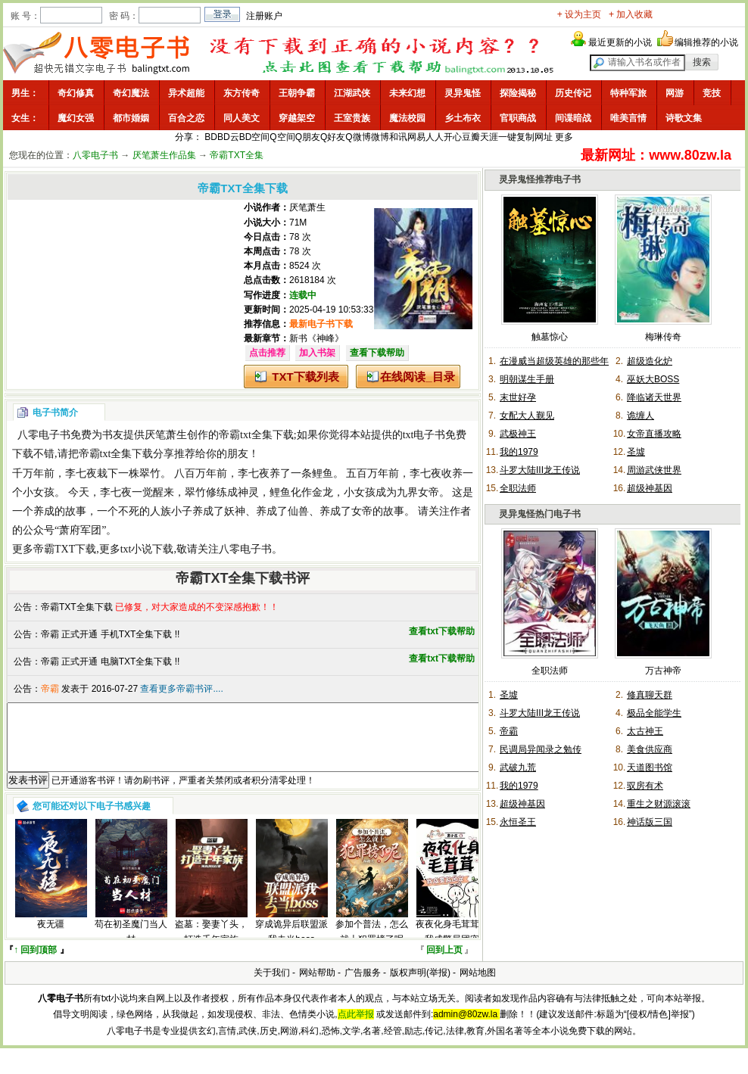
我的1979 (519, 452)
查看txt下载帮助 (442, 631)
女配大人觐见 (527, 415)
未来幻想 (407, 93)
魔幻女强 (76, 118)
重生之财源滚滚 (658, 803)
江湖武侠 (352, 93)
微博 (380, 137)
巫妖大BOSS (653, 379)
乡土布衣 (462, 118)
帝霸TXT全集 (236, 155)
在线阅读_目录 (417, 376)
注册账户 (264, 16)
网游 (674, 93)
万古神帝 (663, 670)
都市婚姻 (131, 118)
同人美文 (241, 118)
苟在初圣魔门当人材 (131, 944)
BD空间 (254, 137)
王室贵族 (352, 118)
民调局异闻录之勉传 (540, 749)
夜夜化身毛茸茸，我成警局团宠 (452, 944)
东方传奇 (241, 93)
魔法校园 (407, 118)
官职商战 (518, 118)
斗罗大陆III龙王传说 (540, 470)
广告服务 (362, 986)
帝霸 (509, 731)
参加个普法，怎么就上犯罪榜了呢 (371, 944)
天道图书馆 (649, 767)
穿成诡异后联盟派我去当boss (291, 944)
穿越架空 (297, 118)
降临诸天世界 (654, 397)
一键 (507, 137)
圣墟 (636, 452)
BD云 (228, 137)
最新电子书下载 (321, 324)
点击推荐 (267, 352)
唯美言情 (628, 118)
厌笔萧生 (307, 207)
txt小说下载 (147, 549)
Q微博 (357, 137)
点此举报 (356, 1028)
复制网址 (534, 137)
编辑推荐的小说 (706, 42)
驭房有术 (645, 785)
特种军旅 (628, 93)
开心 (453, 137)
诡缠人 (640, 415)
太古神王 (645, 731)
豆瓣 (471, 137)
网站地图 (478, 986)
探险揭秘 (518, 93)
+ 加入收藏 (631, 14)
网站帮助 (317, 986)
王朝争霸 (297, 93)
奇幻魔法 (131, 93)
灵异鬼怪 (462, 93)
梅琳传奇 (663, 337)
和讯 (398, 137)
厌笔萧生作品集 (164, 155)
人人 (434, 137)
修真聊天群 (649, 695)
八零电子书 (95, 155)
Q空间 (282, 137)
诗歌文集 (683, 118)
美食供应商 (649, 749)
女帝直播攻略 (654, 433)
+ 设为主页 (579, 14)
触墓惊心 (549, 337)
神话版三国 (649, 822)
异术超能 (186, 93)
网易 (416, 137)
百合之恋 (186, 118)
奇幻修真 (76, 93)
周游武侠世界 (654, 470)
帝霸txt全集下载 (256, 434)
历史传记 (573, 93)
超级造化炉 (649, 361)
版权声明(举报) (420, 986)
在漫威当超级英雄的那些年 (554, 361)
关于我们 (272, 986)
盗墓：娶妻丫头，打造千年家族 (211, 944)
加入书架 (317, 352)
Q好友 (332, 137)
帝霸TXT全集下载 (77, 607)
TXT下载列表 (305, 376)
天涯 (489, 137)
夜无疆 (50, 937)
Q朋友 (307, 137)
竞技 (712, 93)
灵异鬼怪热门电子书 (540, 514)
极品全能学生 (654, 713)
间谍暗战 (573, 118)
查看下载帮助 (377, 352)
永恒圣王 (518, 822)
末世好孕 (518, 397)
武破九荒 (518, 767)
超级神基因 (649, 488)
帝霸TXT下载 (64, 549)
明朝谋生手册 (527, 379)
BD (210, 137)
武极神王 (518, 433)
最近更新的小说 (620, 42)
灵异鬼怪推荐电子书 (540, 179)
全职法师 (518, 488)
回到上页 (444, 963)
